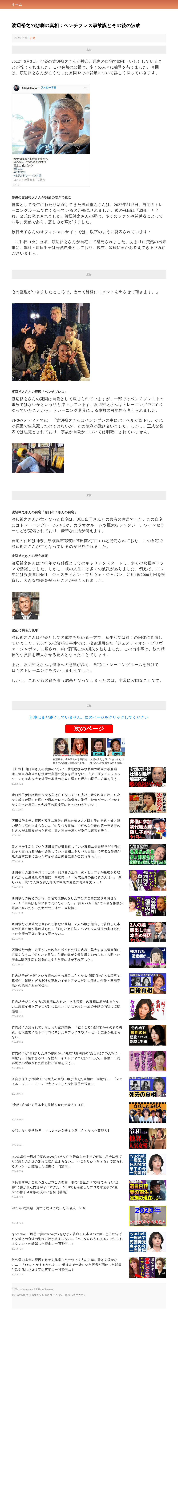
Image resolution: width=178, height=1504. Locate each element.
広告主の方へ (78, 1295)
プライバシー (57, 1295)
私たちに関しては (21, 1295)
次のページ (89, 728)
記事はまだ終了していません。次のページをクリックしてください (89, 717)
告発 (32, 37)
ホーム (17, 4)
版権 (67, 1295)
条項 (46, 1295)
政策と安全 (38, 1295)
